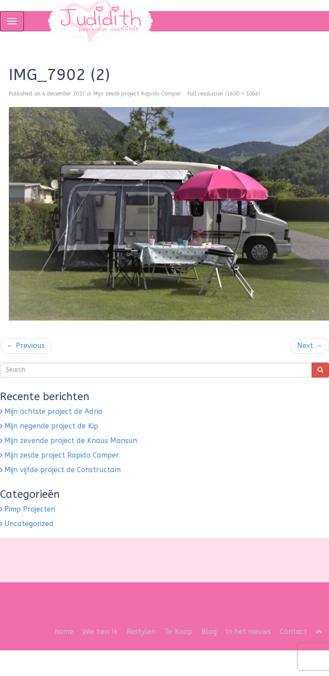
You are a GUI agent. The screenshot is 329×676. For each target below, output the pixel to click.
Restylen (141, 631)
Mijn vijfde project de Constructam (62, 470)
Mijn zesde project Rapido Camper (137, 94)
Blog (209, 631)
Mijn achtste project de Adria (53, 411)
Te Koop (178, 631)
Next (309, 345)
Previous (26, 345)
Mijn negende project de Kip (51, 426)
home (63, 631)
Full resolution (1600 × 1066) (223, 94)
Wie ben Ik (100, 631)
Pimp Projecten (29, 509)
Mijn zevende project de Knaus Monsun (70, 440)
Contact (293, 631)
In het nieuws (248, 631)
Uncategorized (29, 523)
